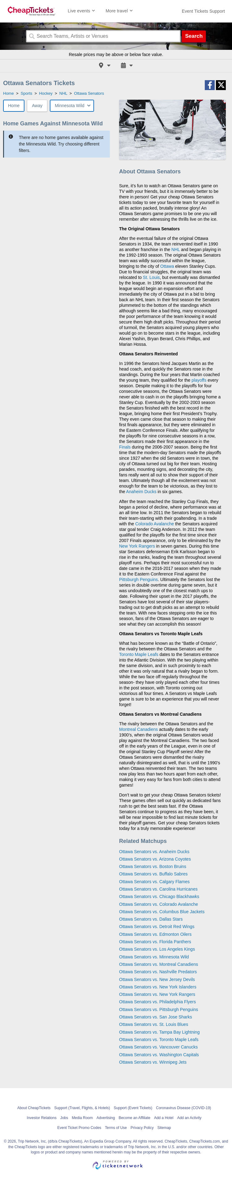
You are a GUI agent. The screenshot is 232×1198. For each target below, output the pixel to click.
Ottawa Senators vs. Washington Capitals (159, 1054)
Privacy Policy (142, 1128)
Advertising (106, 1118)
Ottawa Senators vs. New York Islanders (157, 986)
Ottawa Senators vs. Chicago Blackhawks (159, 896)
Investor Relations (42, 1118)
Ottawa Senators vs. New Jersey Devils (157, 979)
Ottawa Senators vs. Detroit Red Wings (157, 926)
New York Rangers (137, 546)
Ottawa (167, 266)
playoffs (198, 380)
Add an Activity (189, 1118)
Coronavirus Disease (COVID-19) (183, 1108)
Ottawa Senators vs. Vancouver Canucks (158, 1046)
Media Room (82, 1118)
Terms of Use (116, 1128)
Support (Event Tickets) (133, 1108)
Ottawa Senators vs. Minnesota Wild (154, 956)
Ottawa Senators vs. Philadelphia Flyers (157, 1001)
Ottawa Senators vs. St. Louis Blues (153, 1024)
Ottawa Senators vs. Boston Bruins (152, 866)
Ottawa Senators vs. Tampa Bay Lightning (159, 1032)
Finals (125, 447)
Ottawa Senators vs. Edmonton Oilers (155, 934)
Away (37, 105)
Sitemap (164, 1128)
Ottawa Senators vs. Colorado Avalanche (158, 904)
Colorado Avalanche (154, 523)
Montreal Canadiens (138, 729)
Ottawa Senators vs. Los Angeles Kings (157, 949)
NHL (175, 249)
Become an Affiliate (134, 1118)
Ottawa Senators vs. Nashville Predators (158, 971)
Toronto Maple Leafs (138, 654)
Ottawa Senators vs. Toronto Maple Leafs (159, 1039)
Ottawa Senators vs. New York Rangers (157, 994)
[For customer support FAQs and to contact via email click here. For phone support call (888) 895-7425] (203, 11)
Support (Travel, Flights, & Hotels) (82, 1108)
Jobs (64, 1118)
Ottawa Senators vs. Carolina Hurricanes (158, 889)
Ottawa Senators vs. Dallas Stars (151, 919)
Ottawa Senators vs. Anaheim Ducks (154, 851)
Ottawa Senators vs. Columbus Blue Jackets (161, 911)
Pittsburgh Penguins (138, 579)
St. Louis (151, 277)
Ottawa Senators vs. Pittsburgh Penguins (158, 1009)
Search (194, 36)
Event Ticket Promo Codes (79, 1128)
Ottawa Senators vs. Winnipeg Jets (153, 1062)
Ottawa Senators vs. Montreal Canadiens (158, 964)
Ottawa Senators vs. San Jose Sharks (155, 1016)
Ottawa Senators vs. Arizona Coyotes (155, 859)
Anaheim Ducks (141, 491)
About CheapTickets (34, 1108)
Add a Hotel (164, 1118)
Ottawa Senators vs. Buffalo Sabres (153, 873)
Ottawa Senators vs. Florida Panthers (155, 941)
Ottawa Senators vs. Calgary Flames (154, 881)
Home (13, 105)
